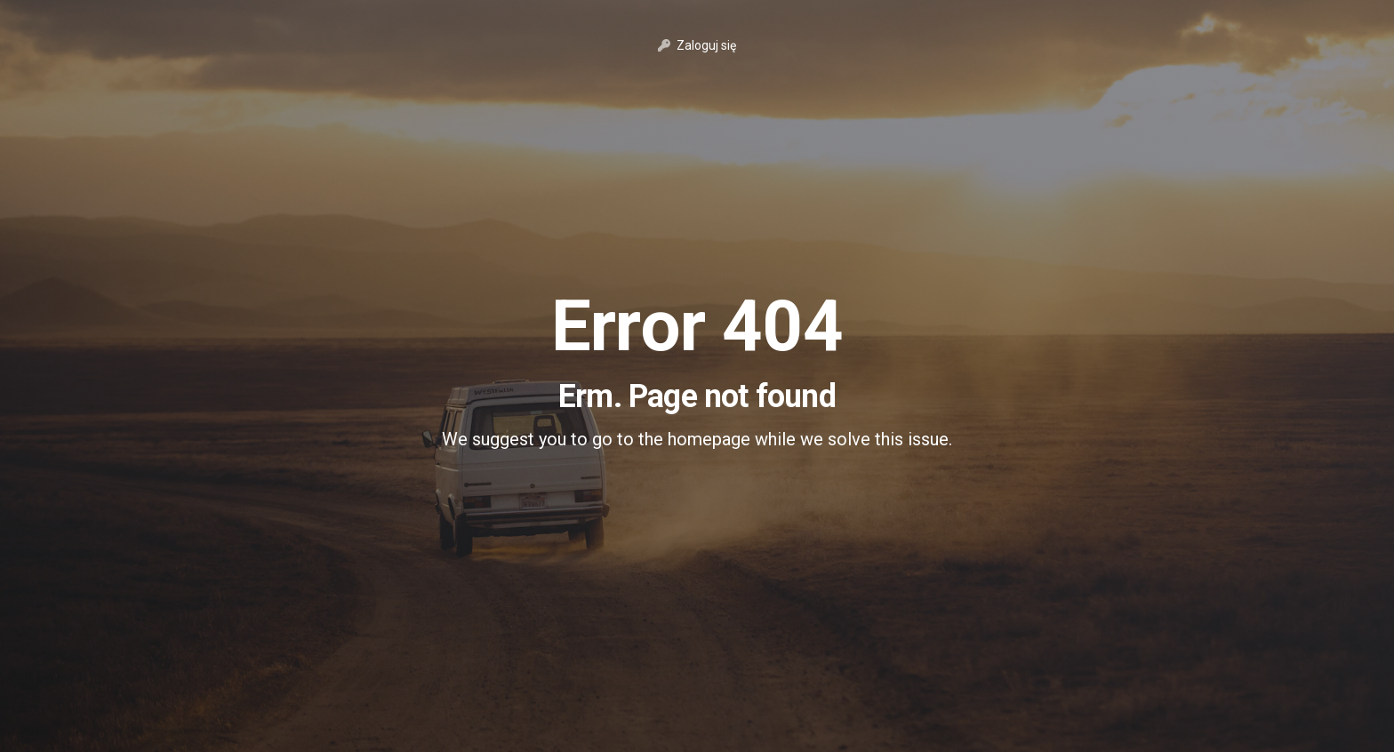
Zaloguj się (697, 45)
